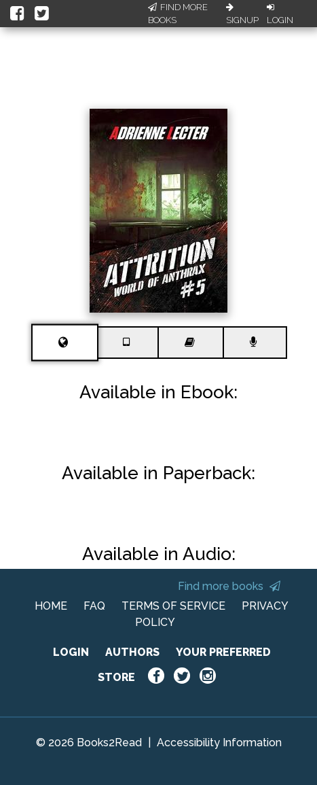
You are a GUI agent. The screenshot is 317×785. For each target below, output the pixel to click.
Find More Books (178, 14)
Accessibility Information (219, 742)
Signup (242, 14)
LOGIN (71, 652)
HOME (51, 605)
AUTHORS (132, 652)
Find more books (229, 586)
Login (280, 14)
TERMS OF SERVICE (173, 605)
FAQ (94, 605)
